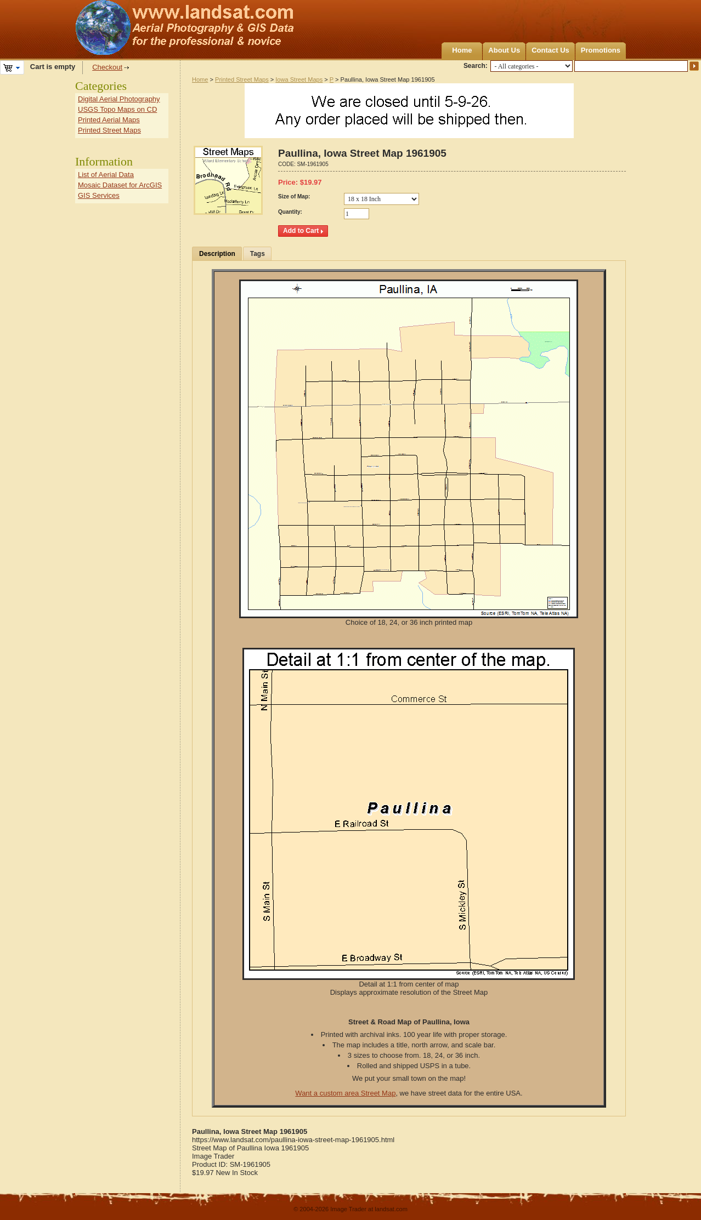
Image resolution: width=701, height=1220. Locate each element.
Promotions (600, 50)
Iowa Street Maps (299, 79)
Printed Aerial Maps (109, 120)
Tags (257, 254)
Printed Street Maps (242, 79)
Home (462, 50)
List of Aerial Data (106, 174)
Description (217, 254)
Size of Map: (294, 196)
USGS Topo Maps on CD (117, 109)
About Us (504, 50)
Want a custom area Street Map (345, 1093)
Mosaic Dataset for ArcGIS (120, 185)
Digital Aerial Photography (119, 99)
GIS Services (99, 195)
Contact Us (550, 50)
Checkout (107, 67)
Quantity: (290, 212)
